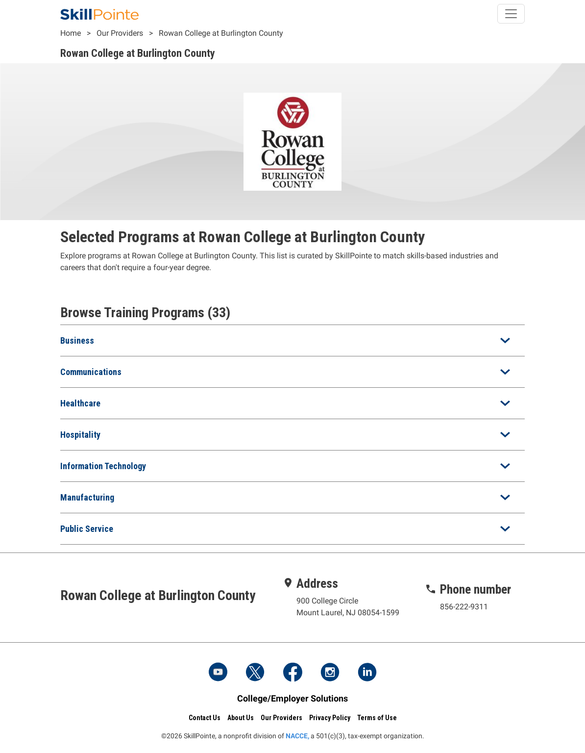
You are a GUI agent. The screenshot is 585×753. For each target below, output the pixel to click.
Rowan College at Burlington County (221, 33)
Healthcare (80, 403)
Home (70, 33)
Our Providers (120, 33)
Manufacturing (87, 497)
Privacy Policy (329, 718)
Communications (91, 372)
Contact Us (204, 718)
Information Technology (103, 466)
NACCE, (297, 736)
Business (77, 340)
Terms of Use (377, 718)
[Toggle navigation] (511, 14)
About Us (240, 718)
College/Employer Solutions (292, 698)
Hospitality (80, 434)
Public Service (86, 529)
